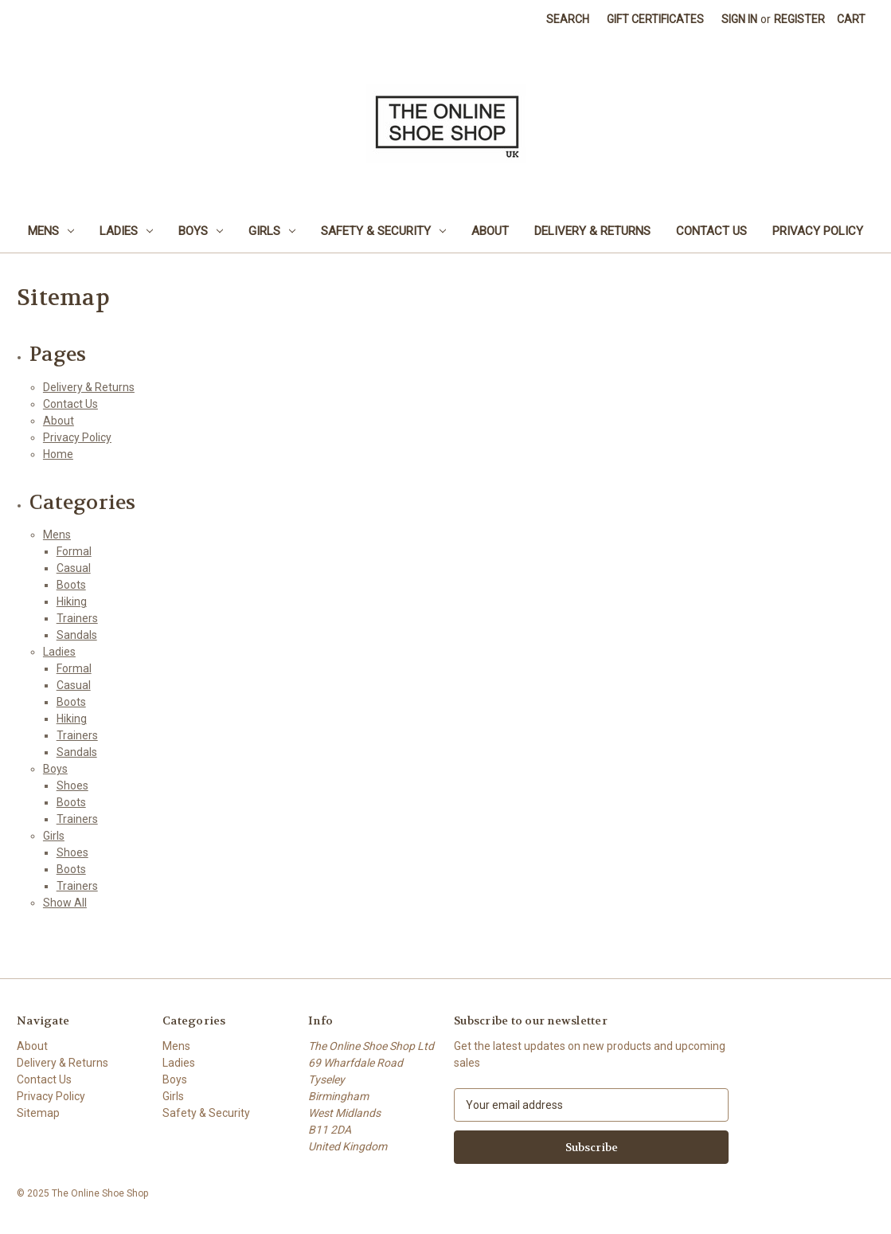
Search (567, 19)
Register (799, 19)
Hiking (72, 601)
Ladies (126, 231)
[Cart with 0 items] (851, 19)
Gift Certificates (655, 19)
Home (58, 454)
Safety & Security (383, 231)
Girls (271, 231)
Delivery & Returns (592, 231)
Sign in (739, 19)
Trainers (77, 618)
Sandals (77, 635)
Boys (200, 231)
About (490, 231)
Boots (71, 584)
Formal (74, 551)
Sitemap (38, 1113)
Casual (74, 568)
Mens (51, 231)
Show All (65, 902)
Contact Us (711, 231)
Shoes (72, 785)
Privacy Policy (817, 231)
